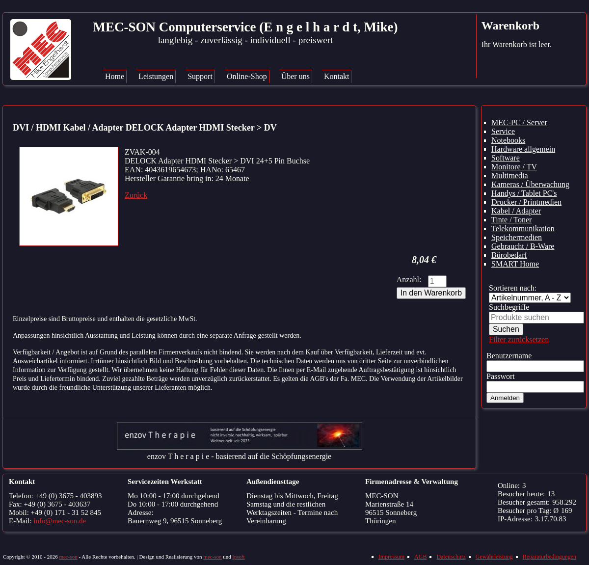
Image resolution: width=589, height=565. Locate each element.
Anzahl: (409, 279)
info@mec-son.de (59, 521)
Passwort (500, 376)
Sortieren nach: (512, 288)
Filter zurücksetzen (519, 339)
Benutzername (509, 355)
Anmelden (505, 398)
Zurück (136, 195)
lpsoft (239, 557)
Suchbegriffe (509, 307)
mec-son (68, 557)
